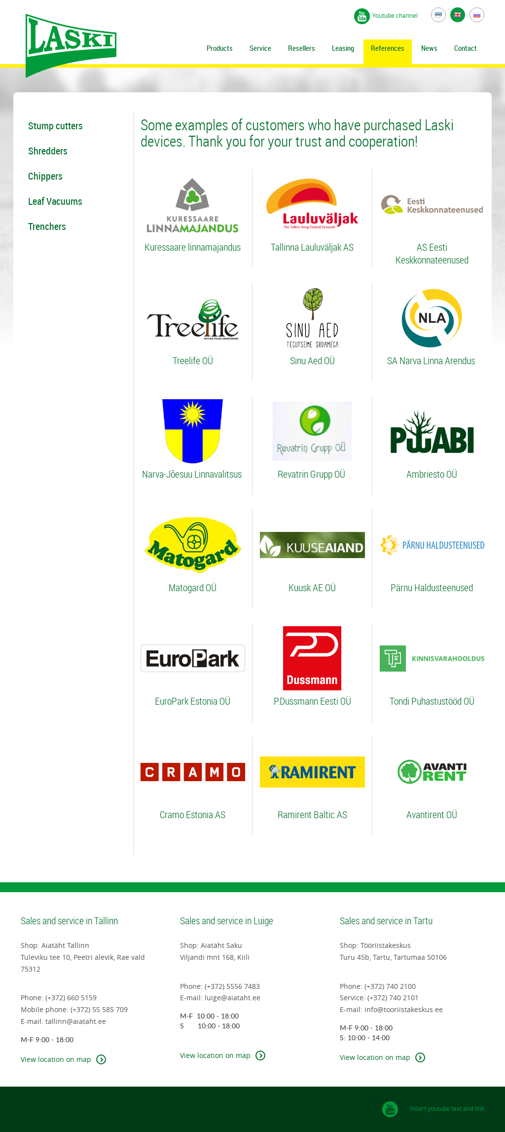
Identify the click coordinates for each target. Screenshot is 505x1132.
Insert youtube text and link (447, 1108)
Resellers (301, 48)
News (429, 48)
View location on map (56, 1059)
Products (220, 48)
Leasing (343, 48)
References (387, 48)
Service (260, 48)
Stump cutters (55, 125)
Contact (465, 48)
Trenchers (47, 226)
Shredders (48, 150)
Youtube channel (395, 15)
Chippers (45, 176)
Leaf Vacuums (55, 201)
